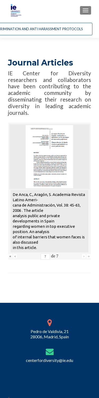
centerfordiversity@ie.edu (49, 363)
